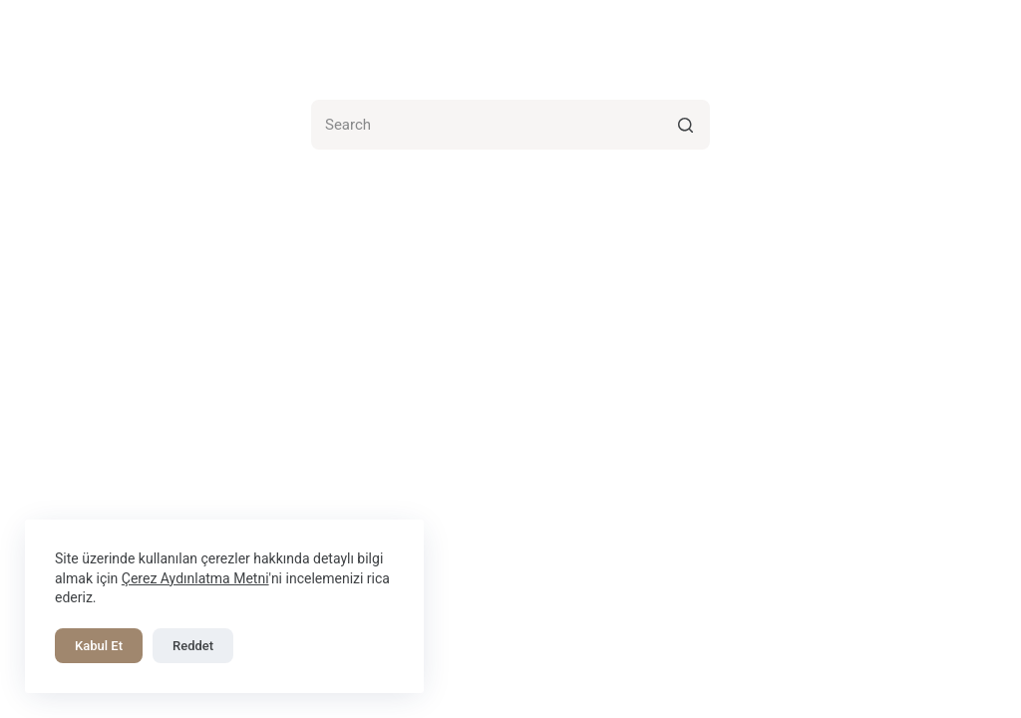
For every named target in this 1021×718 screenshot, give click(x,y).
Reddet (192, 645)
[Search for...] (510, 125)
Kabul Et (99, 645)
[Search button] (685, 125)
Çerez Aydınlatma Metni (195, 578)
